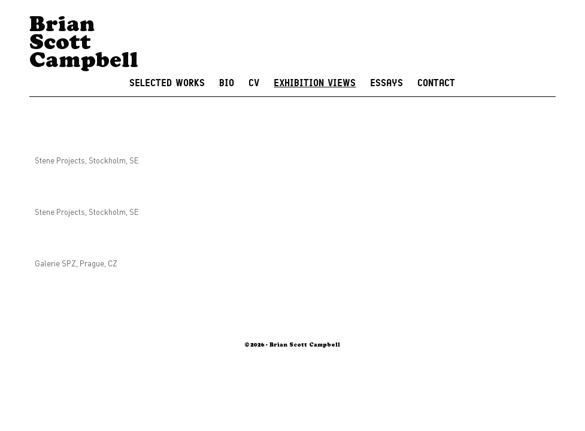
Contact (436, 83)
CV (253, 83)
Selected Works (167, 83)
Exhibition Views (315, 83)
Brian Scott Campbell (83, 44)
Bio (226, 83)
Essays (386, 83)
